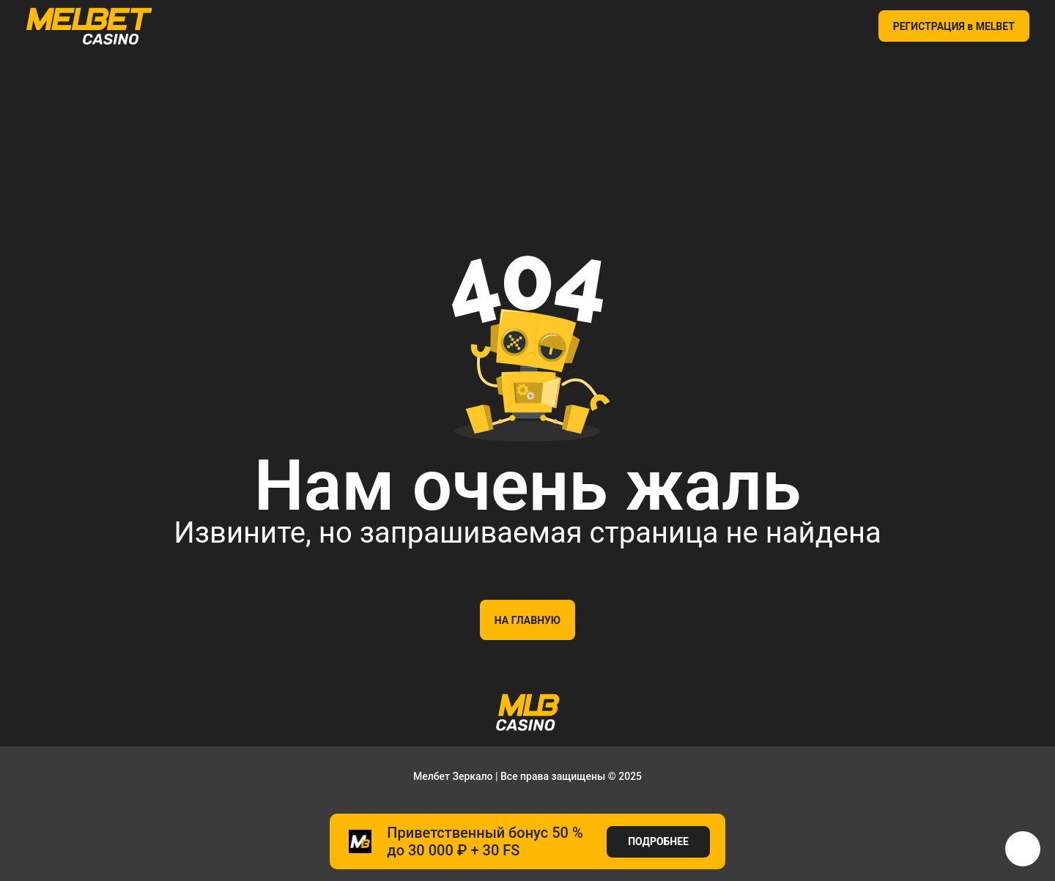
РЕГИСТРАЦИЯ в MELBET (954, 26)
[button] (1022, 848)
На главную (527, 620)
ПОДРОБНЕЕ (658, 841)
